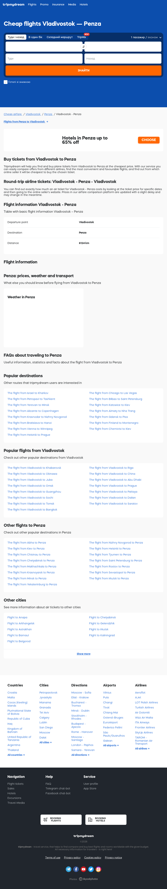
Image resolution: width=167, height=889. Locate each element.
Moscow (44, 732)
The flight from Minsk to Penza (26, 578)
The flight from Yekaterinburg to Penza (32, 584)
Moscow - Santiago (77, 738)
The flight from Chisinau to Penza (28, 554)
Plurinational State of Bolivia (19, 712)
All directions (79, 755)
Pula (106, 697)
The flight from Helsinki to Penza (109, 548)
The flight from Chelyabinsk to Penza (31, 560)
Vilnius (107, 692)
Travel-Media (16, 803)
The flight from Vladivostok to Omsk (30, 485)
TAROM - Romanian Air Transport (143, 740)
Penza (48, 114)
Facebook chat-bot (58, 793)
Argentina (13, 745)
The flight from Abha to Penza (26, 542)
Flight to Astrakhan (19, 629)
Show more (83, 653)
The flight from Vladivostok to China (112, 473)
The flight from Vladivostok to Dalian (112, 497)
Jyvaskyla (45, 697)
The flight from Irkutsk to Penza (109, 578)
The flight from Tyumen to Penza (110, 554)
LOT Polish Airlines (146, 702)
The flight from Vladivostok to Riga (111, 468)
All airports (110, 745)
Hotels (11, 793)
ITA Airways (142, 722)
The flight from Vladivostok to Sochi (30, 497)
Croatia (12, 692)
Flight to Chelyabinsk (102, 617)
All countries (15, 755)
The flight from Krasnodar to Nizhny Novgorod (37, 417)
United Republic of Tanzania (19, 738)
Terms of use (52, 857)
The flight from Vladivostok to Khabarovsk (34, 468)
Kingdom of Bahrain (14, 730)
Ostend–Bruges (113, 717)
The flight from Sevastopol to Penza (112, 572)
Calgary (44, 717)
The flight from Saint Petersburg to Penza (115, 560)
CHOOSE (149, 140)
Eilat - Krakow (80, 697)
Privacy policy (72, 857)
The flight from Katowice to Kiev (109, 405)
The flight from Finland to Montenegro (113, 423)
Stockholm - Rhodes (79, 717)
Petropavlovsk (48, 692)
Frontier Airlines (145, 727)
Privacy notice (113, 857)
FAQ (48, 783)
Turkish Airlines (144, 707)
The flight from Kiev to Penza (25, 548)
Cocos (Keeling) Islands (17, 704)
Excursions (14, 798)
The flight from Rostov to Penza (109, 566)
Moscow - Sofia (81, 692)
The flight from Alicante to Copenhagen (33, 411)
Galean (107, 740)
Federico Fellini (112, 727)
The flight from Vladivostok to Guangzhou (34, 491)
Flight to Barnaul (18, 635)
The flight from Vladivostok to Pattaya (113, 491)
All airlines (141, 748)
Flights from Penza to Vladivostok (24, 121)
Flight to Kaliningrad (102, 635)
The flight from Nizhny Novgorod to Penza (116, 542)
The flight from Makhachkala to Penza (31, 566)
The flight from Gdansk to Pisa (108, 417)
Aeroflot (140, 692)
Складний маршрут (60, 37)
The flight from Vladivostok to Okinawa (32, 473)
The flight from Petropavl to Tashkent (31, 399)
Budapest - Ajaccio (78, 725)
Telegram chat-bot (58, 788)
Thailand (13, 750)
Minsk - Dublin (80, 710)
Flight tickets (15, 783)
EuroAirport (110, 722)
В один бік (35, 37)
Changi (107, 702)
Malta (11, 697)
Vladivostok (33, 114)
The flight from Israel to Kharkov (27, 393)
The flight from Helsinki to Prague (28, 434)
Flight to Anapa (17, 617)
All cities (44, 742)
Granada (45, 707)
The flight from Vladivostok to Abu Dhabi (115, 479)
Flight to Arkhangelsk (20, 623)
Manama (45, 702)
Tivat (106, 707)
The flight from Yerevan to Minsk (28, 405)
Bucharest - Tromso (78, 704)
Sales (10, 788)
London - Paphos (82, 745)
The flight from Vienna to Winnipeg (29, 429)
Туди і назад (16, 37)
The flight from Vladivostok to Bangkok (32, 509)
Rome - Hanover (82, 732)
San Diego (46, 727)
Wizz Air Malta (144, 717)
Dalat (42, 737)
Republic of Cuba (18, 718)
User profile (91, 783)
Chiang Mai (110, 712)
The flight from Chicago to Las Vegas (113, 393)
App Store (90, 788)
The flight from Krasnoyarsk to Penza (31, 572)
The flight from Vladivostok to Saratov (113, 503)
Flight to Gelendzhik (102, 623)
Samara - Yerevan (83, 750)
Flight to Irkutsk (98, 629)
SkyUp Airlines (144, 732)
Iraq (9, 723)
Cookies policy (92, 857)
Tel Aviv (44, 712)
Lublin (43, 722)
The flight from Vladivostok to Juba (29, 479)
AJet (138, 697)
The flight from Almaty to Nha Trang (112, 411)
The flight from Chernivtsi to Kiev (110, 429)
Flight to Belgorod (18, 641)
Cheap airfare (13, 114)
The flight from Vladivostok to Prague (113, 485)
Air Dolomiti (142, 712)
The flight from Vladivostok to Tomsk (30, 503)
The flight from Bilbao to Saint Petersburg (115, 399)
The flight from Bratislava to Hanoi (29, 423)
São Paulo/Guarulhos (114, 734)
